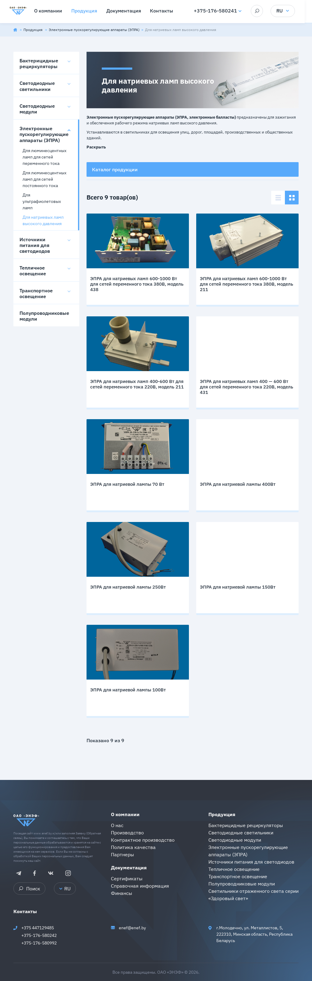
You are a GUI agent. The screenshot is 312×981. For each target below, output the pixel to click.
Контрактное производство (143, 840)
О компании (125, 814)
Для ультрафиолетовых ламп (42, 201)
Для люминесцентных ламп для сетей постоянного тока (44, 179)
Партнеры (122, 854)
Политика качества (133, 847)
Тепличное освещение (33, 271)
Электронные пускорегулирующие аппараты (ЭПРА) (94, 29)
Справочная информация (140, 886)
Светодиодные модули (37, 109)
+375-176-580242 (39, 935)
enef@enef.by (132, 928)
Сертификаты (127, 878)
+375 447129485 (37, 928)
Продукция (33, 29)
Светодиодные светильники (37, 86)
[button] (96, 146)
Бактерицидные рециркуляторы (39, 63)
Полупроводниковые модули (44, 316)
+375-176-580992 (39, 943)
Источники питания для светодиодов (35, 245)
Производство (127, 833)
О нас (117, 825)
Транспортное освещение (36, 293)
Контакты (25, 911)
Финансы (121, 893)
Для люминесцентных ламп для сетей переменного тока (44, 157)
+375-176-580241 (219, 11)
